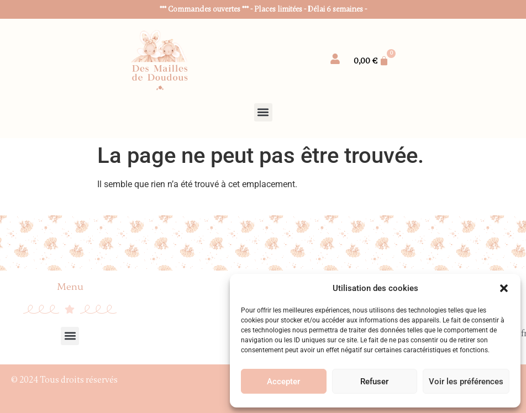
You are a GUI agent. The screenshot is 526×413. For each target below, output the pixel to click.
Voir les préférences (466, 381)
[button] (503, 288)
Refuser (374, 381)
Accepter (283, 381)
